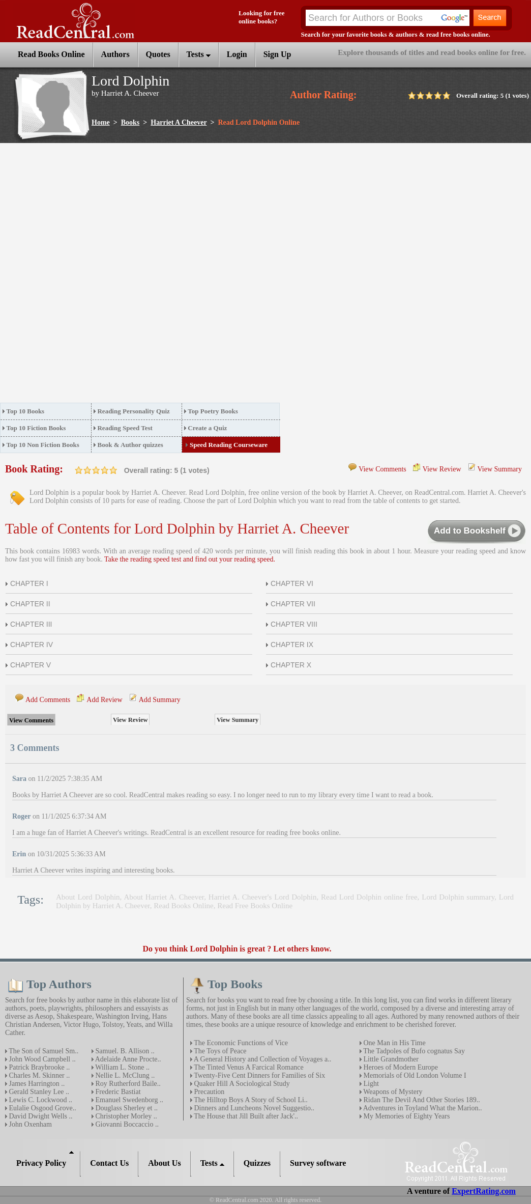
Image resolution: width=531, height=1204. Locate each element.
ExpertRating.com (484, 1191)
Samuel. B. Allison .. (124, 1051)
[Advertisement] (121, 276)
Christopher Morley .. (125, 1116)
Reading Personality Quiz (133, 411)
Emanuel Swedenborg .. (128, 1100)
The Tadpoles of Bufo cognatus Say (413, 1051)
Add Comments (47, 700)
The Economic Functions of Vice (240, 1043)
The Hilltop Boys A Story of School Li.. (250, 1100)
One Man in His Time (394, 1043)
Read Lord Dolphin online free (369, 897)
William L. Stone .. (122, 1067)
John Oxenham (29, 1124)
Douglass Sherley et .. (126, 1108)
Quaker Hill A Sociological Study (241, 1083)
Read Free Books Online (254, 906)
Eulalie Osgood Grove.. (41, 1108)
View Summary (500, 469)
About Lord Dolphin (88, 897)
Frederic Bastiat (117, 1092)
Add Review (104, 700)
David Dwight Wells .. (40, 1116)
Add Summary (160, 700)
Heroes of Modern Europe (400, 1067)
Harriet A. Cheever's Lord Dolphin (263, 897)
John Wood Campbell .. (41, 1059)
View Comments (382, 469)
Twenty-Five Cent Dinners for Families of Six (258, 1075)
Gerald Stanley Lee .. (38, 1092)
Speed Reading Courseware (229, 445)
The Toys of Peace (219, 1051)
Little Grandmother (390, 1059)
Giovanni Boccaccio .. (126, 1124)
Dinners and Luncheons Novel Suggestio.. (253, 1108)
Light (370, 1083)
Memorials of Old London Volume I (414, 1075)
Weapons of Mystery (392, 1092)
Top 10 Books (26, 411)
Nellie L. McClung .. (124, 1075)
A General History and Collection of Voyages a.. (261, 1059)
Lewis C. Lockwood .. (39, 1100)
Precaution (208, 1092)
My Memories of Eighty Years (406, 1116)
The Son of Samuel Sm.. (42, 1051)
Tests (199, 54)
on (79, 470)
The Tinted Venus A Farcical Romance (248, 1067)
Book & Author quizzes (130, 445)
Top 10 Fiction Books (36, 428)
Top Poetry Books (213, 411)
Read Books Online (184, 906)
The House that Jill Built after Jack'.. (245, 1116)
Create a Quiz (207, 428)
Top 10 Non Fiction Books (43, 445)
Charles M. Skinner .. (38, 1075)
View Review (442, 469)
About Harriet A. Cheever (164, 897)
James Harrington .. (36, 1083)
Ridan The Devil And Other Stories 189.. (421, 1100)
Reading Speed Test (124, 428)
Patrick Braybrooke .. (38, 1067)
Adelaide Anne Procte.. (127, 1059)
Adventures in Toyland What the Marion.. (422, 1108)
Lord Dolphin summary (458, 897)
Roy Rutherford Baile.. (127, 1083)
